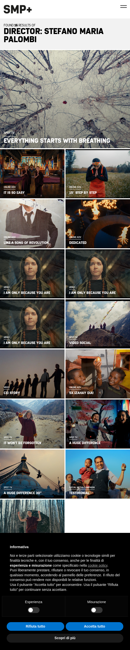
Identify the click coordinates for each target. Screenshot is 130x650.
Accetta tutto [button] (94, 626)
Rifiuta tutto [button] (35, 626)
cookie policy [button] (97, 565)
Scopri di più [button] (65, 638)
